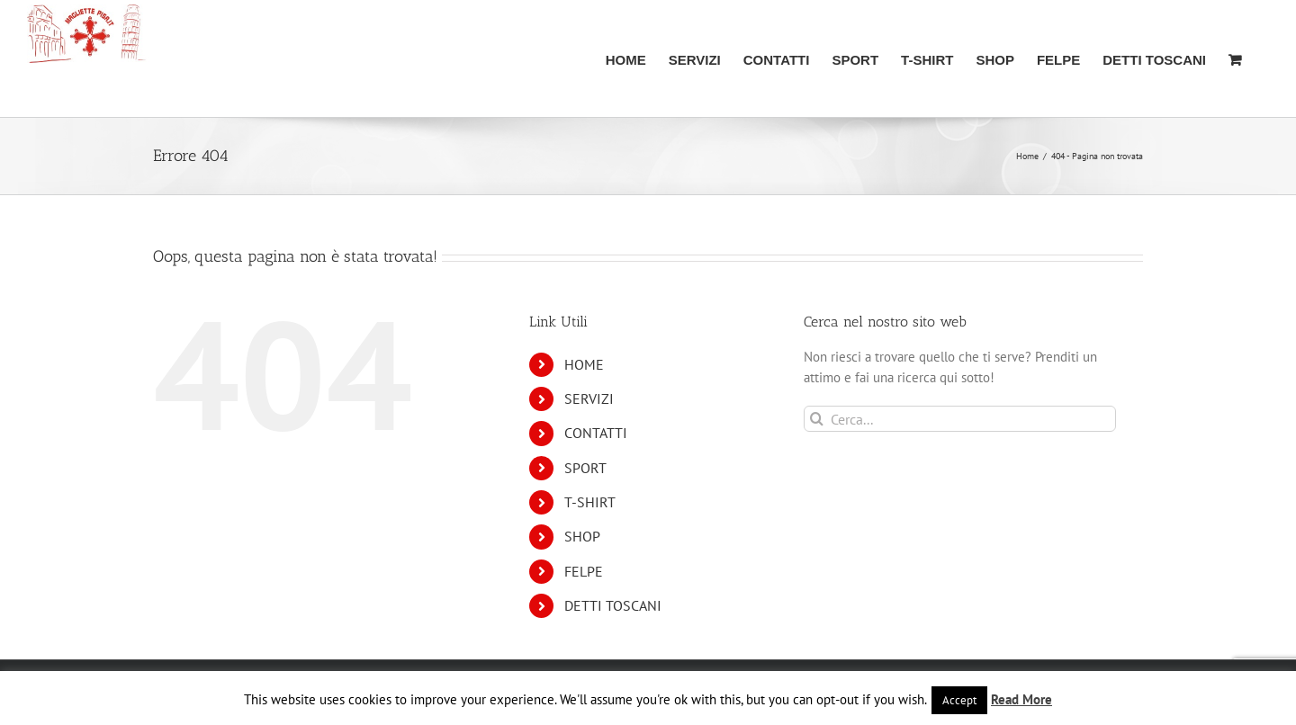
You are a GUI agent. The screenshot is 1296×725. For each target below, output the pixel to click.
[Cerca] (817, 419)
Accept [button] (959, 700)
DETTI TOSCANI (613, 605)
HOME (584, 364)
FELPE (583, 571)
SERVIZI (589, 398)
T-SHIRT (590, 502)
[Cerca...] (960, 419)
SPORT (585, 468)
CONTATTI (595, 433)
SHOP (582, 536)
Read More (1021, 699)
